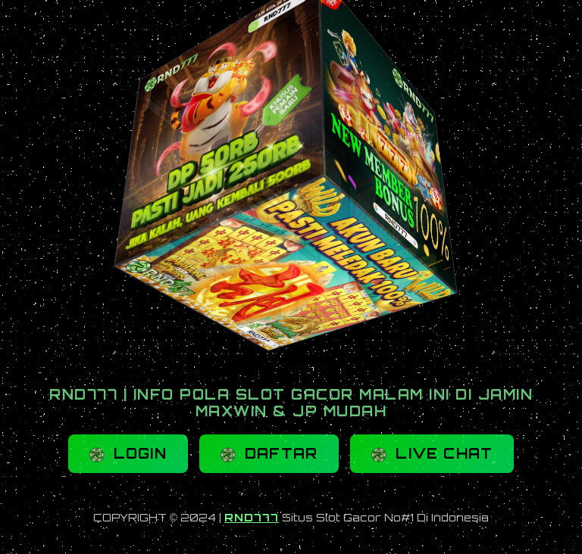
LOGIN (128, 453)
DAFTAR (269, 453)
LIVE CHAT (432, 453)
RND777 (251, 517)
